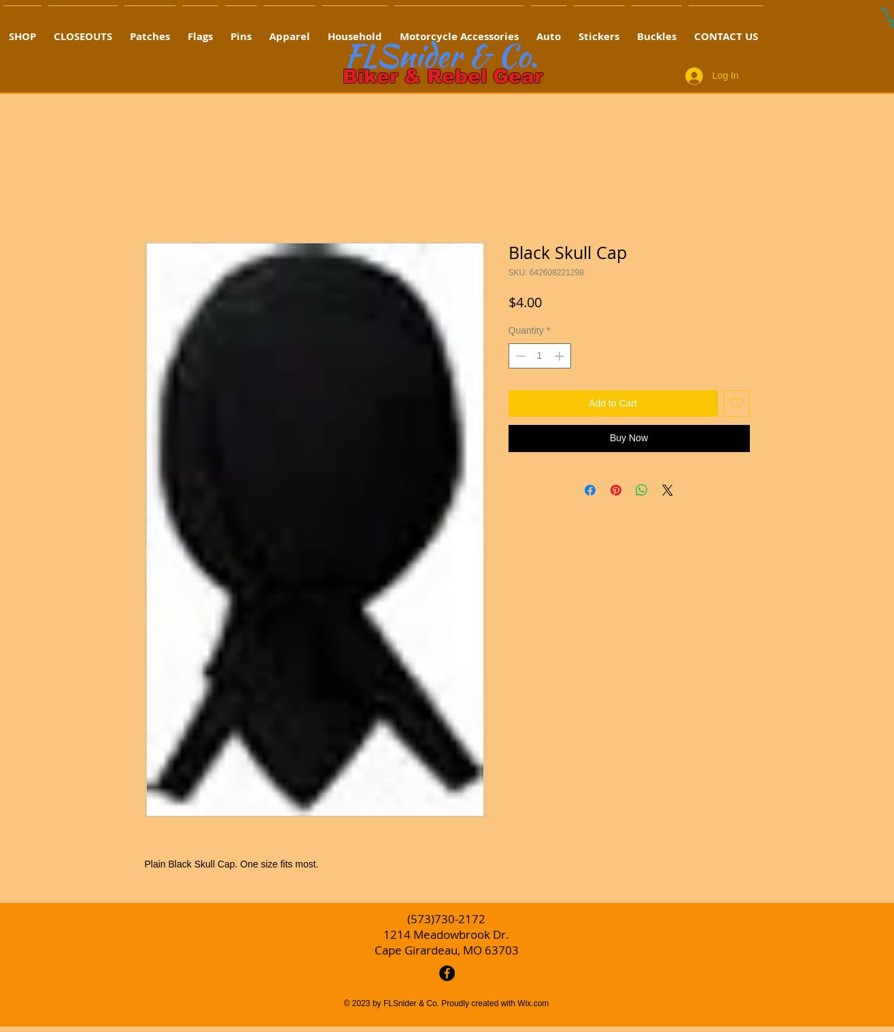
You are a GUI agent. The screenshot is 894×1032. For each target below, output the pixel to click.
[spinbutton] (540, 356)
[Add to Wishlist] (736, 403)
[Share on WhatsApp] (642, 490)
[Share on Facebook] (590, 490)
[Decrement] (519, 356)
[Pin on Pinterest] (616, 490)
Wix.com (533, 1003)
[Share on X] (667, 490)
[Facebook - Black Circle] (447, 973)
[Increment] (560, 356)
